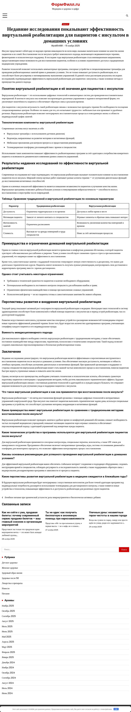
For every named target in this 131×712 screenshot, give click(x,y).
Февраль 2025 (8, 652)
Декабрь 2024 (8, 662)
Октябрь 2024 (8, 672)
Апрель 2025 (8, 641)
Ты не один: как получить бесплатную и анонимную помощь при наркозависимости (64, 515)
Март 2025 (7, 647)
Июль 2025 (7, 626)
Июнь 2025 (7, 631)
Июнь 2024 (7, 693)
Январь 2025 (8, 657)
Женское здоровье (10, 567)
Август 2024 (8, 683)
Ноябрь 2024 (8, 667)
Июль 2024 (7, 688)
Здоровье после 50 (10, 578)
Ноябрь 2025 (8, 605)
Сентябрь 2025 (9, 616)
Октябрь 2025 (8, 611)
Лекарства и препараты (12, 583)
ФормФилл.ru (65, 4)
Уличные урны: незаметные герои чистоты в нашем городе (108, 514)
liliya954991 (57, 45)
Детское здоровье (10, 562)
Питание (6, 593)
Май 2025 (6, 636)
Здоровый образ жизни (12, 573)
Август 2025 (8, 621)
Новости (65, 24)
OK (116, 709)
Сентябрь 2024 (9, 677)
